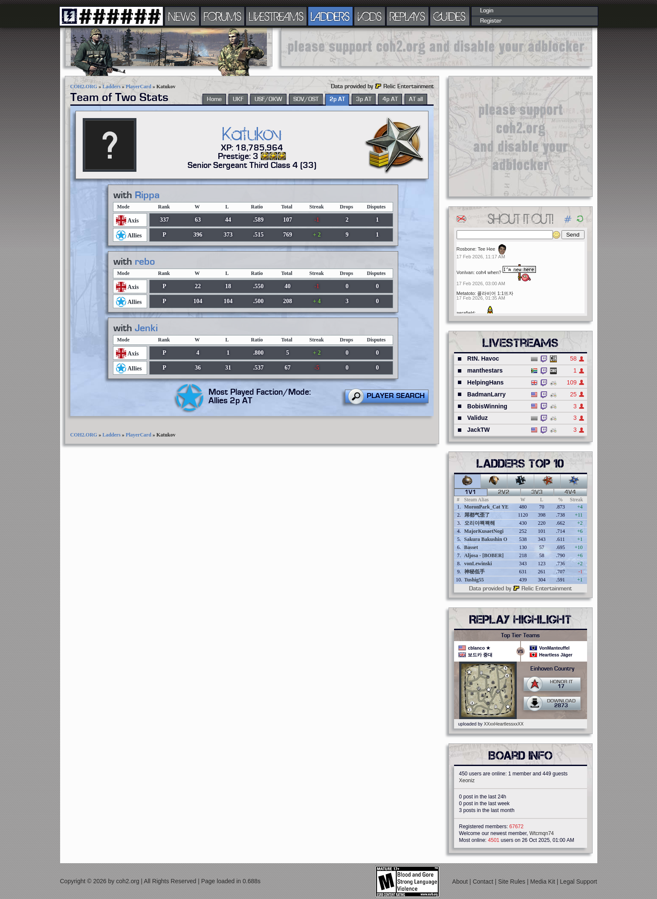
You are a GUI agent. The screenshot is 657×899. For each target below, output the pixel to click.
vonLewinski (478, 564)
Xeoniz (467, 780)
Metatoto (466, 293)
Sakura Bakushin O (485, 539)
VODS (370, 16)
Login (486, 11)
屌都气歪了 (477, 515)
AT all (416, 99)
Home (214, 99)
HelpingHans (485, 382)
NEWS (182, 16)
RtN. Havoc (483, 358)
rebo (145, 262)
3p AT (363, 99)
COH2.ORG (84, 87)
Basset (471, 547)
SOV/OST (305, 99)
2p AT (337, 99)
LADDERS (330, 16)
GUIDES (450, 16)
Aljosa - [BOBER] (484, 555)
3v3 (537, 492)
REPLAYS (407, 16)
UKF (238, 99)
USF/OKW (268, 99)
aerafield (466, 312)
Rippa (147, 195)
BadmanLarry (486, 394)
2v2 (503, 492)
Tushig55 (474, 580)
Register (491, 21)
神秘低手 (474, 572)
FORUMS (222, 16)
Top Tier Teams (520, 636)
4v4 (570, 492)
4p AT (390, 99)
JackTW (478, 429)
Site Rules (512, 881)
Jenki (146, 328)
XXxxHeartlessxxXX (504, 723)
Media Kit (543, 881)
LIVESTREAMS (276, 16)
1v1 (470, 492)
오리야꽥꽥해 (479, 523)
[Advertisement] (436, 47)
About (460, 881)
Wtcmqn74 (542, 833)
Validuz (477, 417)
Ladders (111, 87)
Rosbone (466, 248)
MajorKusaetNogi (484, 531)
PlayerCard (138, 87)
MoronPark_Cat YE (486, 507)
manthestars (485, 370)
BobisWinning (487, 406)
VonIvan (465, 272)
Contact (484, 881)
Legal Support (578, 881)
